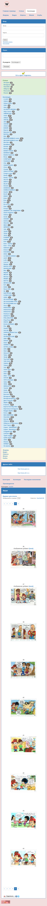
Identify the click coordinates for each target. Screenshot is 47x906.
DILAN (7, 184)
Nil (6, 291)
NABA (7, 287)
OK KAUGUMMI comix (12, 301)
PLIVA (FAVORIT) (11, 324)
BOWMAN (8, 153)
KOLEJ (8, 250)
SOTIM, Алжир (10, 347)
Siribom (8, 340)
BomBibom (9, 144)
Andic (7, 115)
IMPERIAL (8, 227)
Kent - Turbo (9, 245)
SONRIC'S (8, 344)
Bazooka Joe (10, 132)
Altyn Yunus (9, 111)
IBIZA (7, 225)
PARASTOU (9, 311)
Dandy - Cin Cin (10, 177)
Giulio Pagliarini (10, 212)
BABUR (8, 128)
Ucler (7, 371)
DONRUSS (9, 188)
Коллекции (6, 97)
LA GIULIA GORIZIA (11, 256)
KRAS (7, 254)
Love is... (8, 262)
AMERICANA (9, 113)
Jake (7, 229)
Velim (7, 382)
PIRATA (8, 322)
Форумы (6, 450)
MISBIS (8, 278)
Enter (7, 198)
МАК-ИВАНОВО (10, 415)
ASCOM (8, 124)
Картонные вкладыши (13, 409)
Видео (5, 452)
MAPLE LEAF (10, 266)
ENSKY (8, 196)
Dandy (8, 175)
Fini (7, 202)
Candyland (9, 161)
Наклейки (8, 86)
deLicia (8, 179)
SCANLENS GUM (11, 336)
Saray (7, 334)
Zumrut (8, 392)
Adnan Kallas (9, 103)
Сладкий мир (10, 431)
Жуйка (8, 402)
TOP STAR (8, 361)
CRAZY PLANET (10, 171)
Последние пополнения (32, 479)
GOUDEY (8, 219)
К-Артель (9, 404)
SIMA (7, 338)
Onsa (7, 305)
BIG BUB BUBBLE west (13, 140)
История (8, 82)
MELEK (8, 274)
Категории (6, 479)
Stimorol (8, 353)
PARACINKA (9, 307)
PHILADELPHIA (10, 318)
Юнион (8, 442)
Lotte (7, 260)
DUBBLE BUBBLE (11, 190)
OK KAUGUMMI (10, 299)
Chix (7, 163)
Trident (8, 365)
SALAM (8, 330)
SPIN (7, 349)
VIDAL (8, 384)
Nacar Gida (9, 289)
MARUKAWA (9, 268)
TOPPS (8, 363)
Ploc (7, 326)
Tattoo (8, 355)
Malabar (8, 264)
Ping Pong (9, 320)
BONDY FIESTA (10, 151)
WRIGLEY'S (9, 386)
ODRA (7, 297)
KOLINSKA (9, 252)
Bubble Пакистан (11, 155)
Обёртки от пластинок (13, 423)
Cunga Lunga (10, 173)
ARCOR (8, 119)
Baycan (8, 130)
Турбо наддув (10, 435)
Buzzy (8, 157)
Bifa (7, 136)
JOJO (7, 235)
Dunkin (8, 192)
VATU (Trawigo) (10, 380)
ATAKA (8, 126)
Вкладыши (9, 84)
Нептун (8, 419)
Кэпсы (7, 413)
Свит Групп (9, 425)
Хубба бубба (9, 437)
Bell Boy (8, 134)
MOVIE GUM (9, 283)
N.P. (7, 285)
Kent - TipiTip (9, 243)
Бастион (8, 394)
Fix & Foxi (8, 204)
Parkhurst (8, 314)
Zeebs (7, 390)
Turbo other (9, 369)
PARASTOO (9, 309)
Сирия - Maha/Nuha (11, 429)
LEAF (7, 258)
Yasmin (8, 388)
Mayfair (8, 272)
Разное (8, 93)
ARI (7, 122)
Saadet (7, 328)
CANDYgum (9, 159)
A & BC (8, 99)
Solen (7, 342)
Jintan (7, 233)
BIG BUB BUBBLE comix (13, 138)
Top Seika (8, 359)
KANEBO (8, 237)
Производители (8, 483)
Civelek (8, 169)
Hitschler (8, 223)
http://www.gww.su (23, 469)
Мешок (5, 456)
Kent (7, 241)
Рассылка (9, 91)
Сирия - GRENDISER (12, 427)
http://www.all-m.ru (23, 473)
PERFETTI (9, 316)
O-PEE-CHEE (9, 295)
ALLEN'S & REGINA (11, 109)
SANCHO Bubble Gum (12, 332)
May (7, 270)
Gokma (8, 214)
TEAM (7, 357)
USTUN (8, 378)
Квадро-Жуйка (10, 411)
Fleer (7, 206)
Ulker (7, 373)
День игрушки (10, 400)
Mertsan (8, 276)
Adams (8, 101)
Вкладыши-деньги (11, 398)
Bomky (8, 148)
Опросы (5, 454)
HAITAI (7, 221)
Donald (8, 186)
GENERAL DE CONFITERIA (14, 210)
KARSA (8, 239)
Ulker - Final (9, 375)
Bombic (8, 146)
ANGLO (8, 117)
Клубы (5, 458)
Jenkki (7, 231)
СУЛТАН (8, 433)
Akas (7, 107)
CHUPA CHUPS (10, 165)
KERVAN (8, 247)
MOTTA (8, 281)
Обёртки (8, 89)
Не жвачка (9, 446)
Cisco (7, 167)
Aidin (7, 105)
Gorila (7, 217)
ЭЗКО (7, 439)
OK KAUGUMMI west (12, 303)
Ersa (7, 200)
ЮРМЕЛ (8, 444)
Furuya (8, 208)
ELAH (7, 194)
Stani (7, 351)
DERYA (8, 181)
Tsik (7, 367)
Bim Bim (8, 142)
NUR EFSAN (9, 293)
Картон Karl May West (12, 406)
